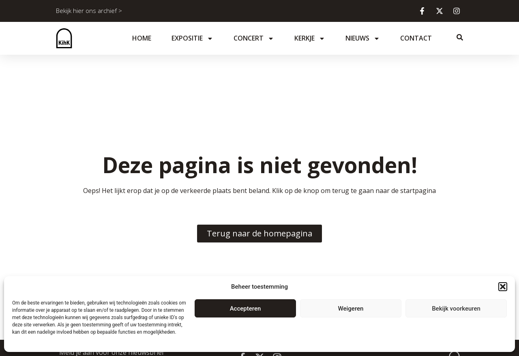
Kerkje (309, 38)
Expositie (192, 38)
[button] (503, 287)
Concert (254, 38)
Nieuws (362, 38)
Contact (416, 38)
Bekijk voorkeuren (456, 308)
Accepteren (245, 308)
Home (141, 38)
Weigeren (351, 308)
